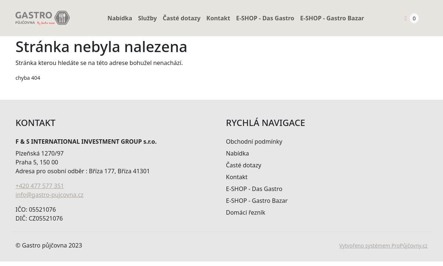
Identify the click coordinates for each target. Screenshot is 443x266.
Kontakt (218, 18)
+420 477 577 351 (40, 186)
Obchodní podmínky (254, 141)
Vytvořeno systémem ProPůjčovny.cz (383, 245)
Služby (147, 18)
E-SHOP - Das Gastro (265, 18)
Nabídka (119, 18)
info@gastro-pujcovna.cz (49, 195)
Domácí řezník (245, 212)
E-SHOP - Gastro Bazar (332, 18)
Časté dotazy (181, 18)
